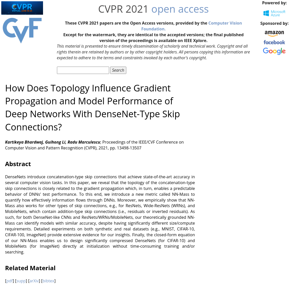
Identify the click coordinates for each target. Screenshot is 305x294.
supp (21, 281)
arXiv (34, 281)
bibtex (48, 281)
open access (180, 9)
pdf (9, 281)
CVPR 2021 (123, 9)
